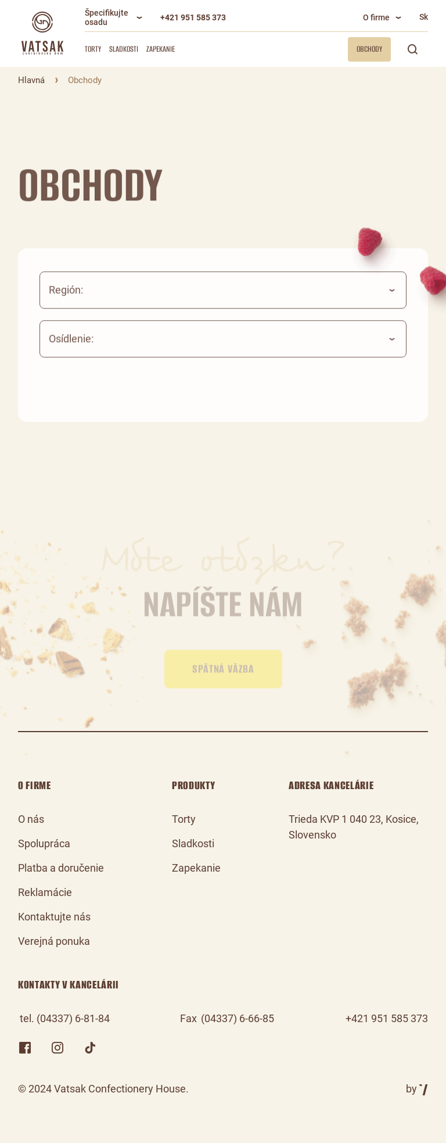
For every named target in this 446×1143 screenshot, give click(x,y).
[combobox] (223, 299)
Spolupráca (44, 843)
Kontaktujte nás (54, 917)
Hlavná (31, 80)
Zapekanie (160, 49)
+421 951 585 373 (193, 17)
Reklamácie (45, 892)
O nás (31, 819)
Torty (93, 49)
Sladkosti (123, 49)
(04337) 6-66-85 (237, 1018)
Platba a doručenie (61, 868)
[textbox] (223, 300)
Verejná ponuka (54, 941)
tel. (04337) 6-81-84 (65, 1018)
